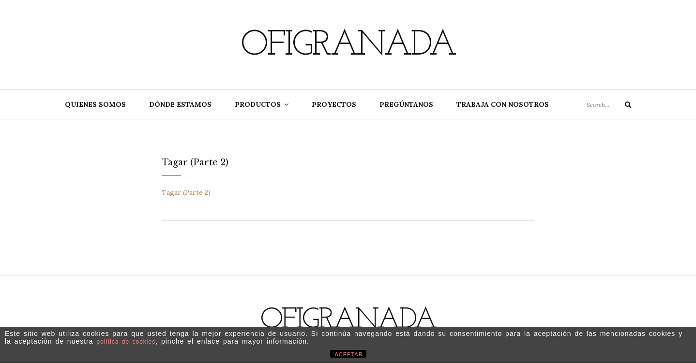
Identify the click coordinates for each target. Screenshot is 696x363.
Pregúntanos (406, 104)
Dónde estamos (180, 104)
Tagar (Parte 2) (186, 192)
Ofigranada (348, 46)
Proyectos (334, 104)
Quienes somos (95, 104)
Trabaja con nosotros (502, 104)
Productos (258, 104)
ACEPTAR (349, 354)
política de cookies (125, 341)
